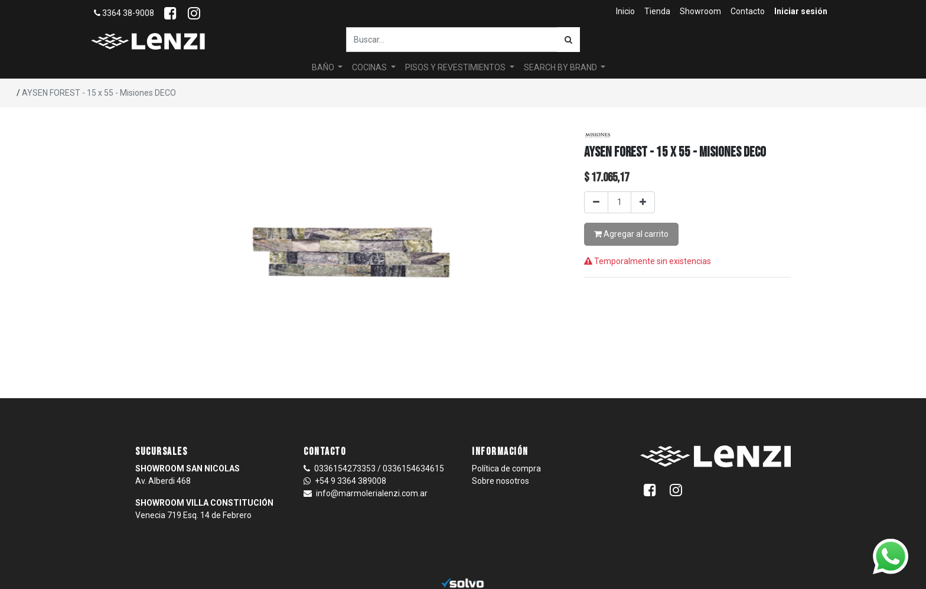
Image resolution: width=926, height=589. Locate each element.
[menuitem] (625, 11)
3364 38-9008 (124, 13)
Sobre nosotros (500, 481)
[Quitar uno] (596, 202)
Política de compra (506, 468)
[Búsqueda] (568, 39)
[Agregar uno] (643, 202)
